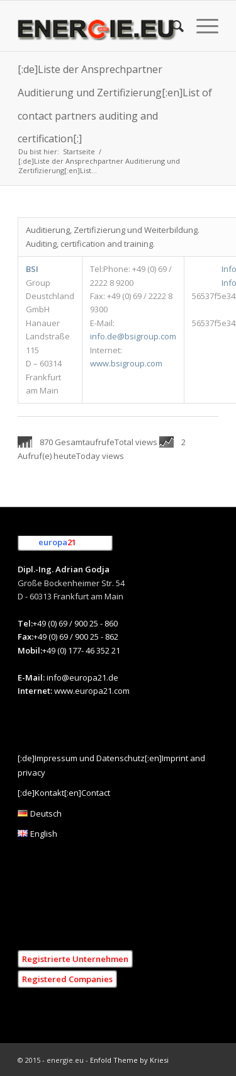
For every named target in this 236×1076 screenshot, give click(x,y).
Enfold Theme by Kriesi (129, 1060)
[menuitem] (171, 26)
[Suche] (171, 26)
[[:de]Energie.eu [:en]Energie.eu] (98, 26)
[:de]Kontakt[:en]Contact (64, 792)
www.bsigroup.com (126, 363)
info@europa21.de (82, 677)
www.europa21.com (92, 690)
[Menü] (201, 26)
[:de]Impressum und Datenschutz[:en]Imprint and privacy (111, 765)
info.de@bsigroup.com (133, 336)
